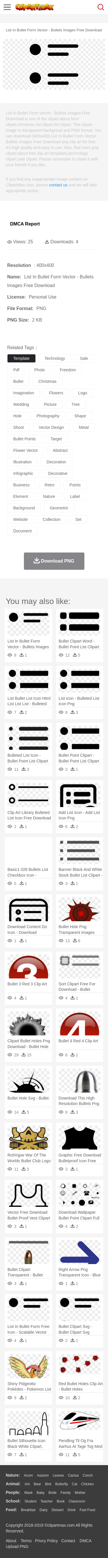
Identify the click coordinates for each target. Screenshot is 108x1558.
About (11, 1540)
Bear (37, 1484)
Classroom (77, 1501)
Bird (48, 1484)
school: (13, 1501)
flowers (56, 393)
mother (80, 1493)
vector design (51, 427)
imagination (23, 393)
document (22, 531)
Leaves (58, 1475)
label (75, 496)
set (78, 519)
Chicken (87, 1484)
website (20, 519)
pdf (16, 370)
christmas (47, 381)
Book (61, 1501)
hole (17, 416)
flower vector (25, 450)
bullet (18, 381)
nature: (13, 1475)
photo (39, 370)
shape (80, 416)
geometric (59, 508)
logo (82, 393)
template (21, 358)
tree (76, 404)
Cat (74, 1484)
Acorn (28, 1475)
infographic (23, 473)
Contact (68, 1540)
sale (84, 358)
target (56, 439)
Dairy (43, 1510)
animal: (13, 1483)
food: (11, 1509)
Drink (72, 1510)
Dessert (57, 1510)
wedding (21, 404)
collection (51, 519)
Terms (26, 1540)
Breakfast (28, 1510)
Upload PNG (17, 1546)
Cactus (73, 1475)
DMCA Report (25, 223)
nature (49, 496)
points (75, 485)
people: (13, 1492)
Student (30, 1501)
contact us (58, 185)
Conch (88, 1475)
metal (84, 427)
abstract (60, 450)
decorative (57, 473)
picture (50, 404)
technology (55, 358)
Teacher (47, 1501)
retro (49, 485)
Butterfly (61, 1484)
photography (48, 416)
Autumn (43, 1475)
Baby (40, 1493)
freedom (68, 370)
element (20, 496)
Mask (28, 1493)
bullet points (24, 439)
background (24, 508)
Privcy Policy (46, 1540)
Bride (52, 1493)
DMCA (85, 1540)
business (21, 485)
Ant (27, 1484)
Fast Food (87, 1510)
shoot (18, 427)
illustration (22, 462)
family (65, 1493)
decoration (56, 462)
